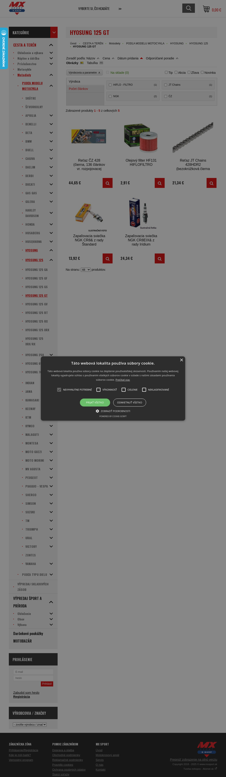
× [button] (181, 360)
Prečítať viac (122, 379)
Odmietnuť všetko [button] (129, 402)
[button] (113, 388)
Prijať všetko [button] (95, 402)
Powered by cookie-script (113, 416)
